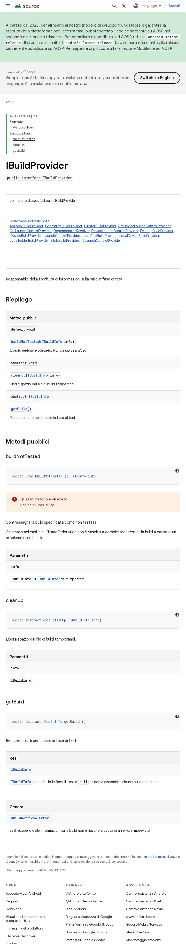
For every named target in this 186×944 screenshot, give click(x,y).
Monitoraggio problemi (143, 940)
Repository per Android (23, 893)
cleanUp (18, 375)
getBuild (19, 409)
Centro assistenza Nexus (144, 909)
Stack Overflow (138, 932)
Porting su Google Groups (85, 940)
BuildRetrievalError (30, 818)
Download (14, 909)
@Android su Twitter (81, 893)
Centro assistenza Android (146, 893)
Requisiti (12, 901)
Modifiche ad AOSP (154, 48)
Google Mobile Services (144, 924)
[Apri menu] (8, 6)
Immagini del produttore (24, 928)
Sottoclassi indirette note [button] (93, 231)
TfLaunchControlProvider (101, 240)
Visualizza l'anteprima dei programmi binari (25, 918)
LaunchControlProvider (62, 236)
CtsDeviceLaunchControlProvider (144, 226)
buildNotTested (25, 341)
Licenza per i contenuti (152, 857)
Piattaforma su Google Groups (89, 924)
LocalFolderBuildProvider (29, 240)
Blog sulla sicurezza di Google (89, 916)
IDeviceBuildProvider (26, 236)
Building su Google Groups (86, 932)
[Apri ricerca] (114, 6)
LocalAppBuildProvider (99, 236)
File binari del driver (20, 936)
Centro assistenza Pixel (143, 901)
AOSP (10, 102)
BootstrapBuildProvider (63, 226)
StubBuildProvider (65, 240)
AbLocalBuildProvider (26, 226)
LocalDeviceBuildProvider (139, 236)
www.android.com (140, 916)
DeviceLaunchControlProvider (114, 231)
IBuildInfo (52, 341)
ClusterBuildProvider (100, 226)
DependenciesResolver (71, 231)
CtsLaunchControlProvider (31, 231)
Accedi (174, 6)
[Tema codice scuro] (177, 471)
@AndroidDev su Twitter (84, 901)
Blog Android (76, 909)
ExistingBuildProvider (156, 231)
